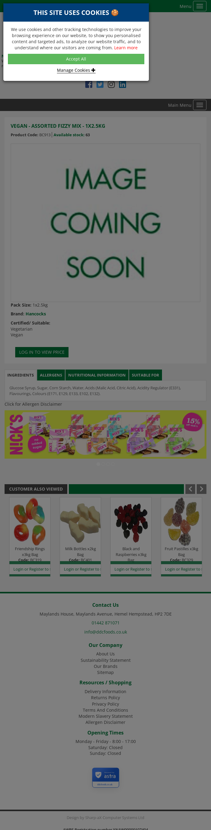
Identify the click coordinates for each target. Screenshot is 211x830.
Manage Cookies (76, 70)
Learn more (126, 47)
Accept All (76, 59)
